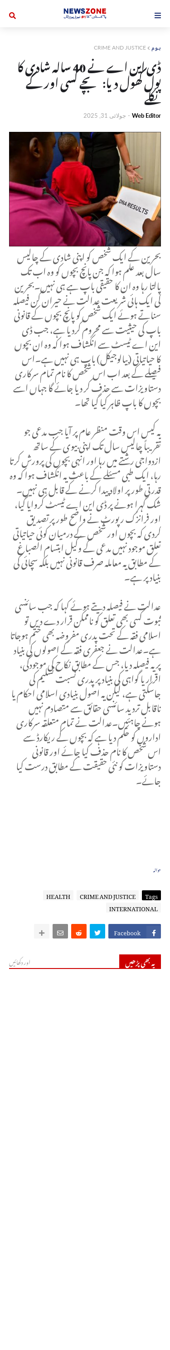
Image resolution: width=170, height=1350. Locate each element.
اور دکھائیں (19, 961)
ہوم (156, 47)
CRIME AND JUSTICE (120, 47)
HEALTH (58, 895)
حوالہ (157, 869)
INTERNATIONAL (133, 908)
